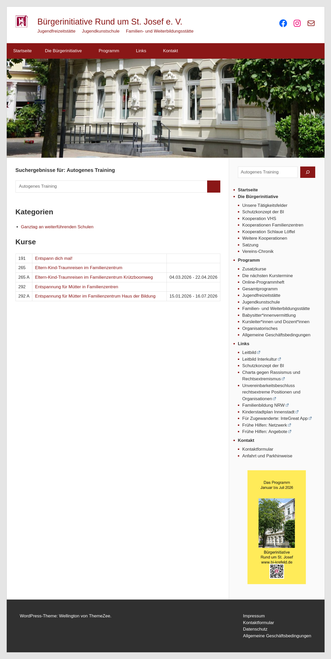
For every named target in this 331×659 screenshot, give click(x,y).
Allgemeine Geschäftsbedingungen (276, 334)
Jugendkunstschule (101, 31)
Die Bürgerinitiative (66, 50)
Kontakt (173, 50)
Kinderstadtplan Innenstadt (268, 412)
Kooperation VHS (259, 218)
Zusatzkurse (254, 269)
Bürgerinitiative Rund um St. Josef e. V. (110, 21)
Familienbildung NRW (263, 405)
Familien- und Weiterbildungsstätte (159, 31)
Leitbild (249, 352)
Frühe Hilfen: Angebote (264, 431)
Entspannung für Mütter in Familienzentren (76, 286)
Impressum (254, 615)
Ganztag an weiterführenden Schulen (57, 226)
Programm (112, 50)
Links (144, 50)
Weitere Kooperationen (264, 238)
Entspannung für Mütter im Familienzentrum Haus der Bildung (95, 296)
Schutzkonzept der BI (263, 211)
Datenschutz (255, 629)
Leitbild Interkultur (259, 359)
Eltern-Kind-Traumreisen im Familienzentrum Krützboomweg (94, 277)
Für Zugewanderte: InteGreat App (275, 418)
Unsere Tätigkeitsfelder (265, 205)
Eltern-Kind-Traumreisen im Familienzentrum (79, 267)
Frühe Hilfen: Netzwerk (264, 425)
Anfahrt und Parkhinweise (267, 455)
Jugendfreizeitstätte (56, 31)
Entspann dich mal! (54, 258)
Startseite (22, 50)
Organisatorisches (260, 328)
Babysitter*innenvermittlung (269, 315)
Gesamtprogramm (260, 288)
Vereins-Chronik (258, 251)
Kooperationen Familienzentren (272, 225)
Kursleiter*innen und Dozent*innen (276, 321)
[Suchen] (307, 172)
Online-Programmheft (263, 282)
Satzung (250, 245)
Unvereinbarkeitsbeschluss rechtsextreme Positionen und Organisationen (271, 392)
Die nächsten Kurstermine (267, 275)
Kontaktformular (257, 449)
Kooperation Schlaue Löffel (268, 231)
